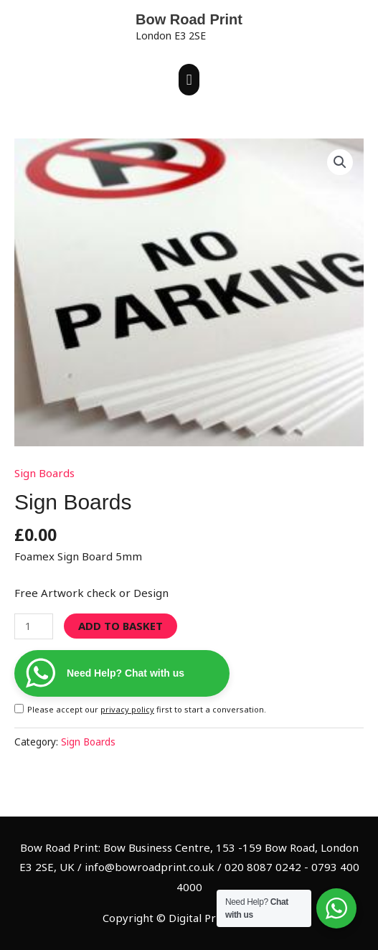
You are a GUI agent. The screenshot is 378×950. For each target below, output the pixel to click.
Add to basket (120, 626)
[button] (340, 162)
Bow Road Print (189, 19)
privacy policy (127, 709)
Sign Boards (44, 473)
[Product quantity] (33, 626)
